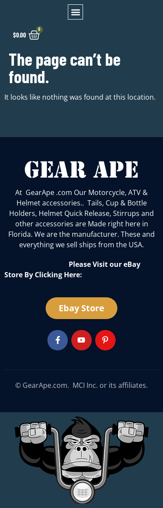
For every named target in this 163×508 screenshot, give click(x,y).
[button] (75, 12)
